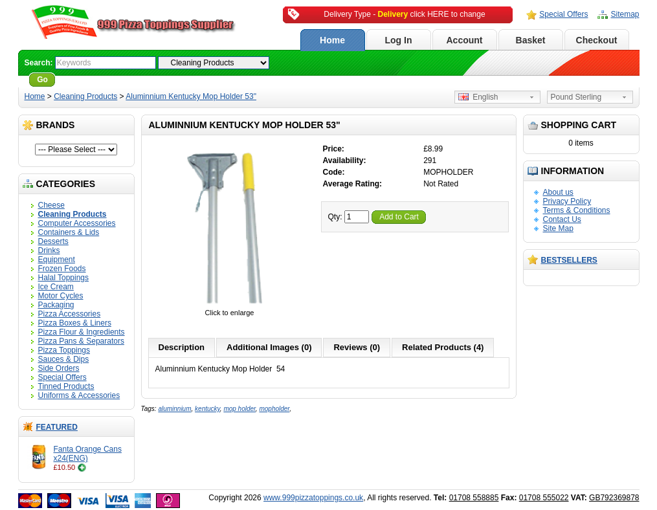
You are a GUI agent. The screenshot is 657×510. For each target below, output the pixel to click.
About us (558, 192)
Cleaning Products (85, 96)
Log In (398, 40)
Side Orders (59, 368)
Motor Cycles (61, 295)
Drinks (49, 250)
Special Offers (563, 14)
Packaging (56, 304)
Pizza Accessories (69, 313)
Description (182, 347)
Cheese (51, 205)
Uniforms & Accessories (79, 395)
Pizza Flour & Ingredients (81, 332)
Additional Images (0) (269, 347)
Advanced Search (93, 79)
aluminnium (174, 408)
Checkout (597, 40)
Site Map (558, 228)
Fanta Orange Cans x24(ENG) (88, 454)
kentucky (207, 408)
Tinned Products (66, 386)
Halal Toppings (63, 277)
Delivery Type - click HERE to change (404, 14)
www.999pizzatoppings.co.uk (313, 497)
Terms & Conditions (576, 210)
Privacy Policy (567, 201)
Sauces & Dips (63, 359)
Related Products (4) (443, 347)
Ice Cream (56, 286)
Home (332, 40)
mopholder (274, 408)
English (478, 97)
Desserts (53, 241)
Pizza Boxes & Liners (74, 322)
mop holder (239, 408)
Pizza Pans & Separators (81, 341)
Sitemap (624, 14)
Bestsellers (569, 260)
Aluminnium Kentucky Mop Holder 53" (191, 96)
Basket (531, 40)
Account (465, 40)
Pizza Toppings (64, 350)
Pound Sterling (576, 97)
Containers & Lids (69, 232)
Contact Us (562, 219)
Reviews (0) (356, 347)
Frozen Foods (62, 268)
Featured (57, 427)
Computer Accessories (77, 223)
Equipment (56, 259)
